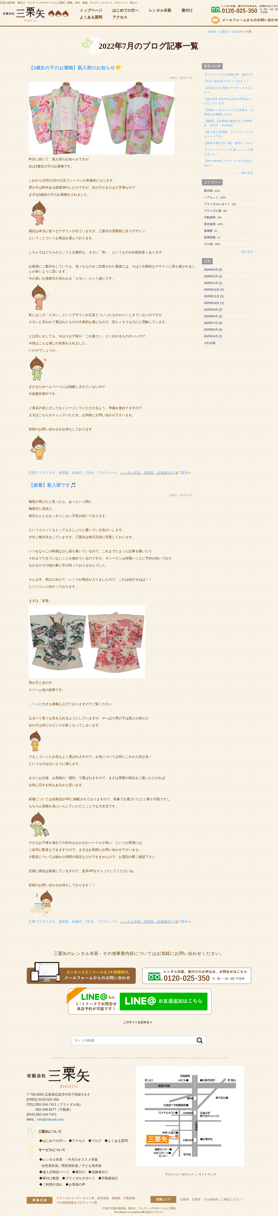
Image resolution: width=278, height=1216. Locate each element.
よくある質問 (91, 17)
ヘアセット (211, 197)
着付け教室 (50, 1178)
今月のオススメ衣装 (83, 1159)
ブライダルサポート (80, 1178)
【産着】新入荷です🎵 (59, 485)
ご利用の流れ (52, 1184)
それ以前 (210, 343)
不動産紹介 (110, 1178)
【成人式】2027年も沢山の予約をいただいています (227, 101)
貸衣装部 (210, 224)
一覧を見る (246, 172)
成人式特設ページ (55, 1172)
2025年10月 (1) (214, 303)
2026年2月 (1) (213, 276)
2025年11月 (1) (214, 296)
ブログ (97, 1141)
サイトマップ (207, 1174)
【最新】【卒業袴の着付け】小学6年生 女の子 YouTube (228, 123)
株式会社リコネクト (153, 1212)
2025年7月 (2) (213, 323)
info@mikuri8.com (50, 1119)
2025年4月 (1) (213, 336)
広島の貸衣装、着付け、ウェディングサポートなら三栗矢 (143, 1208)
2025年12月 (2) (214, 289)
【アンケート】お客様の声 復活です (228, 74)
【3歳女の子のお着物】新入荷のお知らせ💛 (87, 67)
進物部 (208, 230)
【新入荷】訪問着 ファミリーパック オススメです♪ (228, 134)
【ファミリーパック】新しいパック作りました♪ (228, 152)
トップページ (91, 10)
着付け (187, 10)
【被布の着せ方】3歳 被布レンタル (228, 143)
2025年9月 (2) (213, 309)
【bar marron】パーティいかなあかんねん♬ (228, 163)
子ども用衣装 (92, 1165)
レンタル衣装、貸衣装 (137, 472)
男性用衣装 (70, 1165)
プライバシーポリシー (179, 1174)
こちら (34, 704)
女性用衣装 (50, 1165)
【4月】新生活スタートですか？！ (226, 81)
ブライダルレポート (217, 204)
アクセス (119, 17)
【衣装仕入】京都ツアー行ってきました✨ (228, 90)
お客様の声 (77, 1184)
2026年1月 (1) (213, 283)
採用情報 (210, 237)
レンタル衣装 (160, 10)
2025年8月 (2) (213, 316)
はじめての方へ (125, 10)
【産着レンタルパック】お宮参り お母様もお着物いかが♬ (228, 112)
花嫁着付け (100, 1172)
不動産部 (210, 217)
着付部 (208, 190)
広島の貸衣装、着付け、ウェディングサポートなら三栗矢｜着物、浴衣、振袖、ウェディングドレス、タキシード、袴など (68, 2)
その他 (208, 244)
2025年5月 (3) (213, 329)
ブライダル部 (212, 210)
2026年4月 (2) (213, 269)
